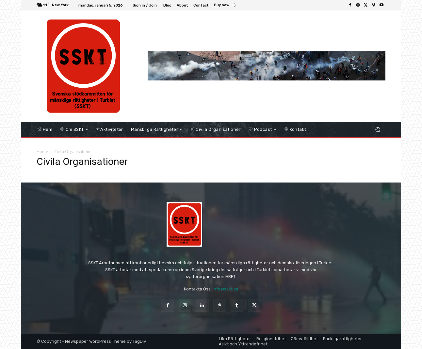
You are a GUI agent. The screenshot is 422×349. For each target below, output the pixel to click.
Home (42, 151)
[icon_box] (225, 5)
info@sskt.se (225, 289)
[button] (377, 129)
